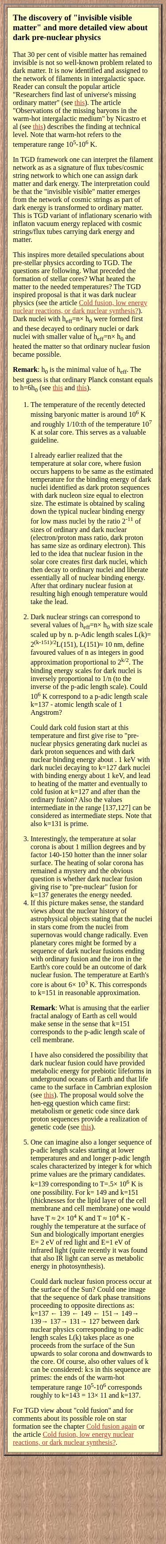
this (79, 102)
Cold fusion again (111, 1426)
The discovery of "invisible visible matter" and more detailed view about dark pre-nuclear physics (80, 27)
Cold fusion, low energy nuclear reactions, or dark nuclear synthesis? (80, 306)
